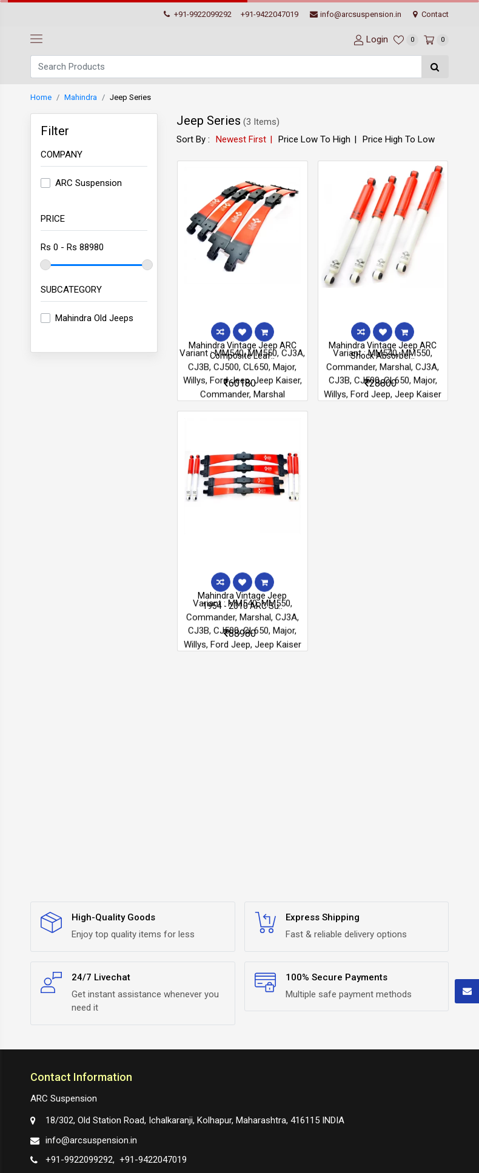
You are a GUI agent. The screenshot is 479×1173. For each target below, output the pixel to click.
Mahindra (80, 97)
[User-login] (369, 40)
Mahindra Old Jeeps (94, 318)
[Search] (225, 66)
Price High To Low (399, 139)
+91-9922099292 (198, 14)
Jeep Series (130, 97)
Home (41, 97)
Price (53, 218)
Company (61, 154)
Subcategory (71, 289)
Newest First (241, 139)
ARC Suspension (88, 183)
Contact (431, 14)
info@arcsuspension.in (355, 14)
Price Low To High (314, 139)
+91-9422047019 (269, 14)
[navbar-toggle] (36, 39)
